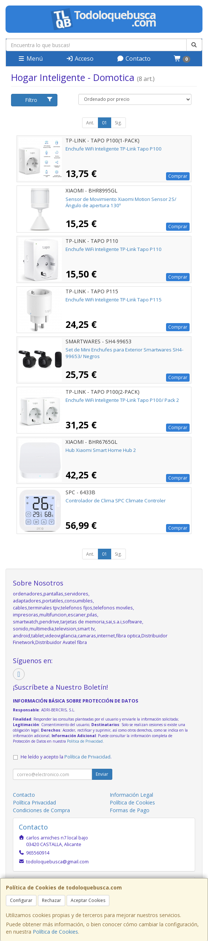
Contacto (134, 58)
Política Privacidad (34, 802)
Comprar (177, 176)
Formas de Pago (129, 810)
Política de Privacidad (85, 741)
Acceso (80, 58)
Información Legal (131, 794)
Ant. (90, 123)
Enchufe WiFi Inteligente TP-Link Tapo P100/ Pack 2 (122, 400)
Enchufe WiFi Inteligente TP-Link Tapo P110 (114, 249)
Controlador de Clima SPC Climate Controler (116, 500)
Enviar (102, 774)
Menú (30, 58)
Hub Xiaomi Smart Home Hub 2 (101, 450)
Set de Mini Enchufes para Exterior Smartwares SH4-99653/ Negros (124, 352)
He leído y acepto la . (66, 757)
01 (104, 123)
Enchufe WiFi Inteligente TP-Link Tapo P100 (114, 148)
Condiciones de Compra (41, 810)
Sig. (118, 123)
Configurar (21, 900)
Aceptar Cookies (88, 900)
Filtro (39, 99)
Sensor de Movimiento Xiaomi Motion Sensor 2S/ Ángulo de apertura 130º (121, 202)
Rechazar (51, 900)
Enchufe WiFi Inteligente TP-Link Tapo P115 (114, 299)
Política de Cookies (55, 931)
